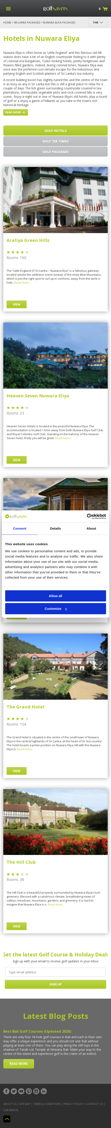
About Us (9, 1104)
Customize (56, 608)
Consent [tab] (19, 528)
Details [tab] (55, 528)
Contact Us (94, 1104)
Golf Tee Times (55, 141)
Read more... (22, 282)
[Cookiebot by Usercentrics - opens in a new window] (86, 516)
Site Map (24, 1104)
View (16, 304)
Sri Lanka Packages (27, 22)
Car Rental (10, 1110)
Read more (15, 112)
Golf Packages (55, 151)
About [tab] (91, 528)
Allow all (55, 596)
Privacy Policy (74, 1104)
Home (7, 22)
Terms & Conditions (47, 1104)
